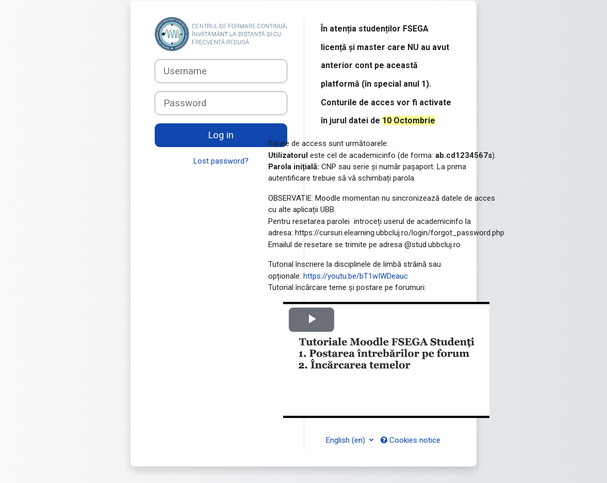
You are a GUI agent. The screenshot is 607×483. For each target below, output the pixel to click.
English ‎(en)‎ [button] (346, 440)
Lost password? (221, 161)
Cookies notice (410, 440)
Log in (221, 135)
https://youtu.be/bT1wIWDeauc (355, 276)
